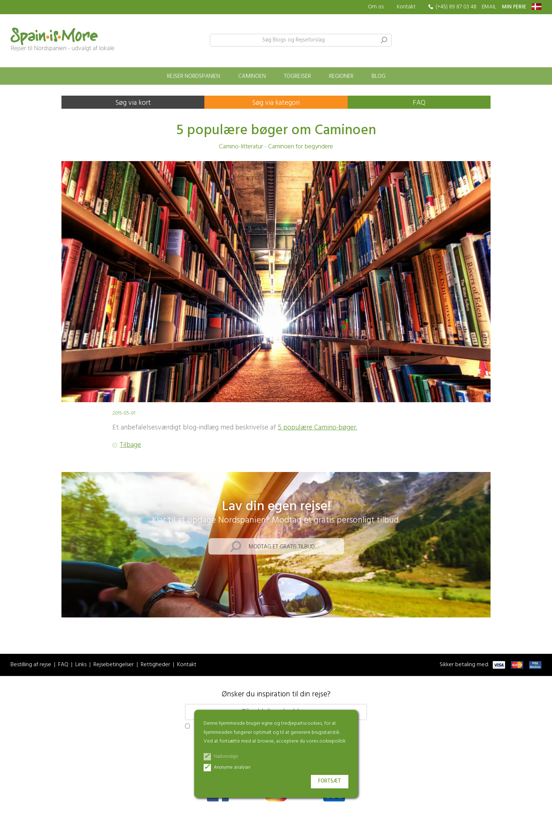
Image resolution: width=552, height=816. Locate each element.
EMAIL (489, 7)
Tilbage (130, 445)
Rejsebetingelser (113, 665)
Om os (376, 7)
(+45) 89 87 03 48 (456, 7)
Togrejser (297, 76)
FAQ (419, 102)
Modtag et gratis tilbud (281, 547)
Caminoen (252, 76)
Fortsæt (329, 781)
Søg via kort (133, 102)
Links (81, 665)
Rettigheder (155, 665)
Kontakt (406, 7)
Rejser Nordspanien (193, 76)
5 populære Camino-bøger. (317, 427)
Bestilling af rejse (31, 665)
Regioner (341, 76)
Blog (378, 76)
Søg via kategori (276, 102)
